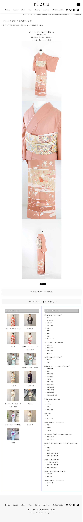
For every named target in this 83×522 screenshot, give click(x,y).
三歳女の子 (50, 350)
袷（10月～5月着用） (52, 462)
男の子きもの (50, 439)
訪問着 (10, 25)
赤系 (48, 317)
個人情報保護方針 (44, 510)
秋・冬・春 (50, 418)
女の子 (49, 362)
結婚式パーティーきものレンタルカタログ (32, 25)
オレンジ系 (50, 325)
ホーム (29, 510)
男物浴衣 (49, 476)
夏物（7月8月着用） (52, 467)
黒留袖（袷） (50, 376)
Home (7, 10)
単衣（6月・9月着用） (53, 465)
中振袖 (49, 379)
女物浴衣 (49, 474)
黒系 (48, 336)
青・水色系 (50, 320)
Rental (46, 10)
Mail (23, 10)
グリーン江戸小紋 (48, 291)
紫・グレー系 (50, 339)
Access (37, 10)
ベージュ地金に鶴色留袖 (36, 291)
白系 (48, 333)
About (15, 10)
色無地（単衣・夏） (52, 395)
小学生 (49, 404)
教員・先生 (50, 409)
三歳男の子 (50, 353)
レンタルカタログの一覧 (53, 310)
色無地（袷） (50, 382)
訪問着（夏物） (51, 390)
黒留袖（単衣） (51, 387)
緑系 (48, 328)
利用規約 (52, 510)
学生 (48, 401)
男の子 (49, 359)
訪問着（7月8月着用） (53, 456)
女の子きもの (50, 436)
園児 (48, 407)
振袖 (48, 371)
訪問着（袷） (50, 368)
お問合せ (35, 510)
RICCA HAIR (58, 10)
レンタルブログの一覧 (13, 310)
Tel (30, 10)
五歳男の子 (50, 348)
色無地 (49, 450)
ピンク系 (49, 323)
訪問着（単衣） (51, 384)
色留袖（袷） (16, 25)
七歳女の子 (50, 345)
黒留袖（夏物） (51, 392)
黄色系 (49, 331)
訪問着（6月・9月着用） (53, 453)
